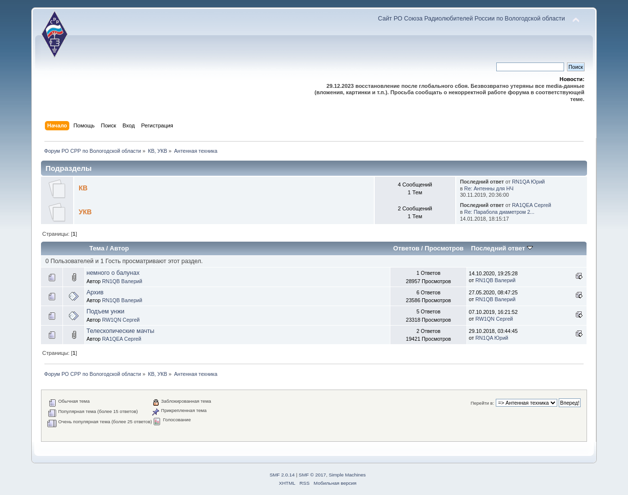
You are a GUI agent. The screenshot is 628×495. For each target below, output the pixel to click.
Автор (119, 248)
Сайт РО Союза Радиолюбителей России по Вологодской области (471, 18)
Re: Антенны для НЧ (488, 188)
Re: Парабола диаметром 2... (499, 212)
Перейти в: (482, 403)
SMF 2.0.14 (282, 474)
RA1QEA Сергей (531, 205)
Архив (94, 292)
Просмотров (444, 248)
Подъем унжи (105, 311)
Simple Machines (347, 474)
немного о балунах (113, 272)
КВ (83, 188)
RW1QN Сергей (121, 320)
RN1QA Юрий (528, 182)
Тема (96, 248)
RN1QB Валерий (122, 281)
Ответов (406, 248)
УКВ (85, 212)
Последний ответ (501, 248)
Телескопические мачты (120, 331)
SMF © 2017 (312, 474)
